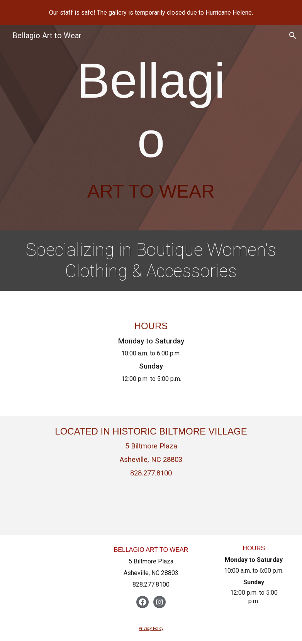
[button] (292, 35)
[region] (151, 12)
